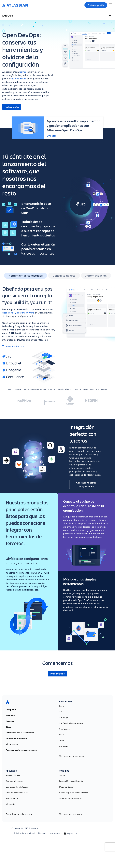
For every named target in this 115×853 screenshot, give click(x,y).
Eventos (10, 721)
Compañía (11, 710)
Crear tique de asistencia (19, 814)
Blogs (8, 727)
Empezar (52, 136)
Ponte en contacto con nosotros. (21, 750)
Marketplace (12, 798)
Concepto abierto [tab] (64, 275)
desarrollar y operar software (18, 312)
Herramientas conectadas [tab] (25, 275)
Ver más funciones (13, 346)
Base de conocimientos (17, 793)
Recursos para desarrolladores (73, 793)
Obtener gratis (96, 5)
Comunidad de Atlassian (17, 787)
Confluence (64, 729)
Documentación (66, 787)
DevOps (23, 71)
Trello (61, 740)
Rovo (61, 706)
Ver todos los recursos (70, 814)
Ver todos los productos (71, 756)
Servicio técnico (13, 775)
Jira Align (63, 717)
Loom (61, 735)
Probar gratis (12, 106)
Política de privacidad (24, 833)
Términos (42, 833)
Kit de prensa (12, 744)
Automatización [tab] (96, 275)
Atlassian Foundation (16, 738)
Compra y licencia (14, 781)
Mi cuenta (10, 804)
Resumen (10, 715)
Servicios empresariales (70, 798)
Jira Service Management (71, 723)
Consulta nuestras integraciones (86, 484)
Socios (62, 775)
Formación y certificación (71, 781)
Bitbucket (63, 746)
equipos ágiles (18, 78)
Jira (61, 712)
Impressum (55, 833)
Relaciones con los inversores (20, 733)
